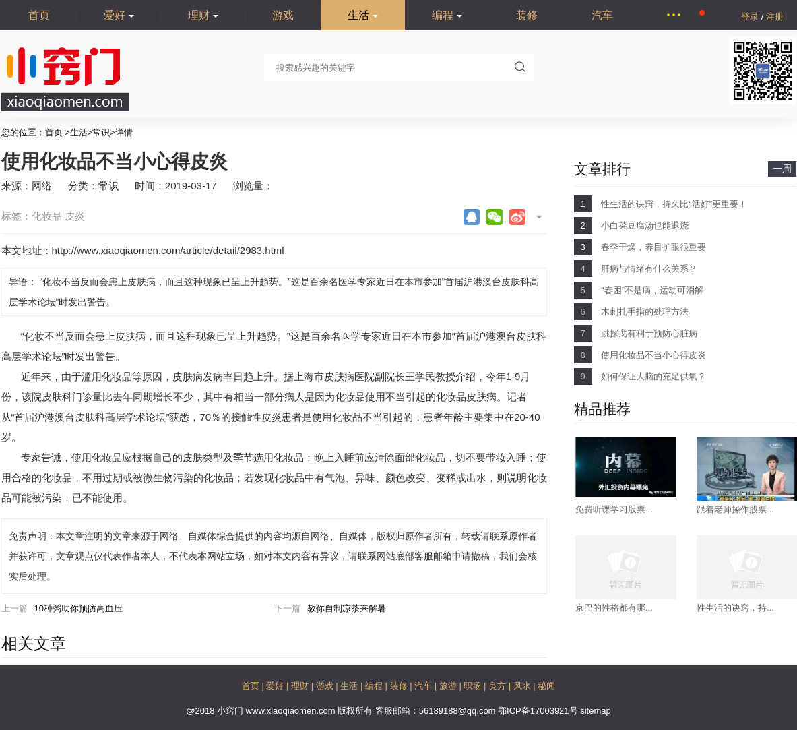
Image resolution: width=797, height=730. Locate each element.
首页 (39, 15)
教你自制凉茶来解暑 (346, 608)
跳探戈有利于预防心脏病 (649, 333)
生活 (363, 15)
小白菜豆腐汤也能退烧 (645, 225)
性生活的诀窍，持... (735, 608)
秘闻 (546, 686)
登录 (751, 16)
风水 (523, 686)
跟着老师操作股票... (735, 509)
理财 (203, 15)
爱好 (119, 15)
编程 (447, 15)
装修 (527, 15)
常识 (101, 132)
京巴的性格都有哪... (614, 608)
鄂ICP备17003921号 (539, 711)
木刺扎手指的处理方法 (645, 312)
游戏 (283, 15)
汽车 (602, 15)
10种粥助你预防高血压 (78, 608)
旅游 (449, 686)
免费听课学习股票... (614, 509)
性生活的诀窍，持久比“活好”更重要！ (674, 204)
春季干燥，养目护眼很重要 (653, 247)
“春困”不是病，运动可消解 (652, 290)
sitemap (595, 711)
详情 (124, 132)
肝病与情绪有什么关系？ (649, 269)
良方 (498, 686)
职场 (474, 686)
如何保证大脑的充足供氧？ (653, 376)
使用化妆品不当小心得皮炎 (653, 355)
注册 (775, 16)
